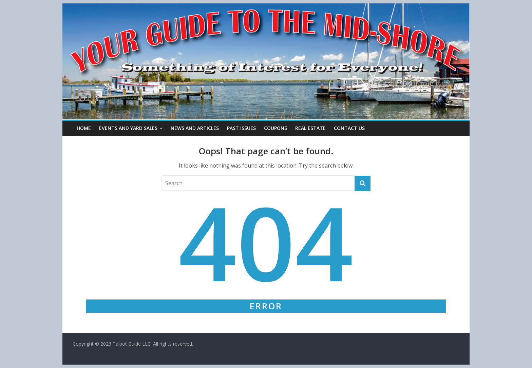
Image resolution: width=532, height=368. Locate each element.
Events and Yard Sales (128, 128)
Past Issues (241, 128)
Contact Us (349, 128)
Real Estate (310, 128)
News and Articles (195, 128)
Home (84, 128)
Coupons (275, 128)
